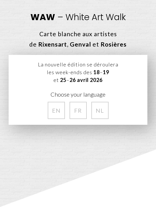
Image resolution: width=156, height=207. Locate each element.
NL (100, 110)
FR (78, 110)
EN (56, 110)
